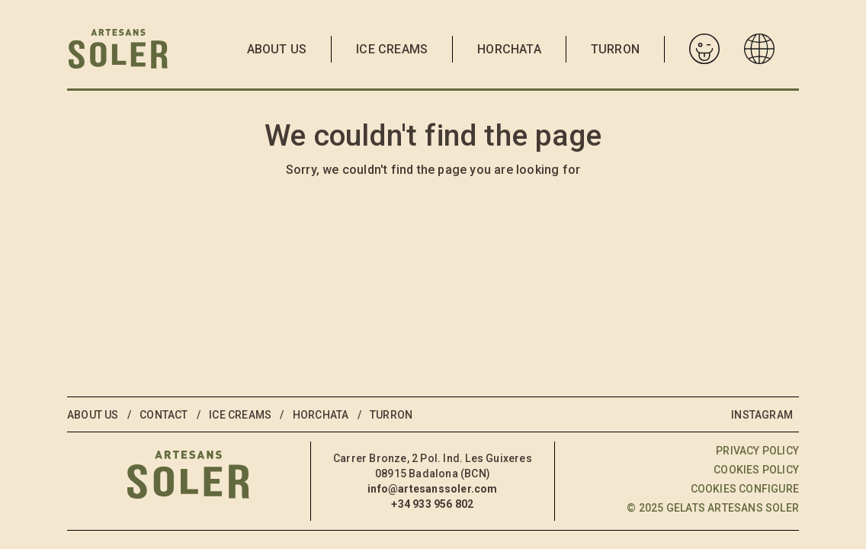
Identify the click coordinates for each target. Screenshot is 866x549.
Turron (615, 49)
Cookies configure (745, 489)
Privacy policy (757, 451)
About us (277, 49)
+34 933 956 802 (432, 504)
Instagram (762, 415)
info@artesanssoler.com (432, 489)
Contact (164, 415)
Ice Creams (392, 49)
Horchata (509, 49)
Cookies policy (756, 470)
